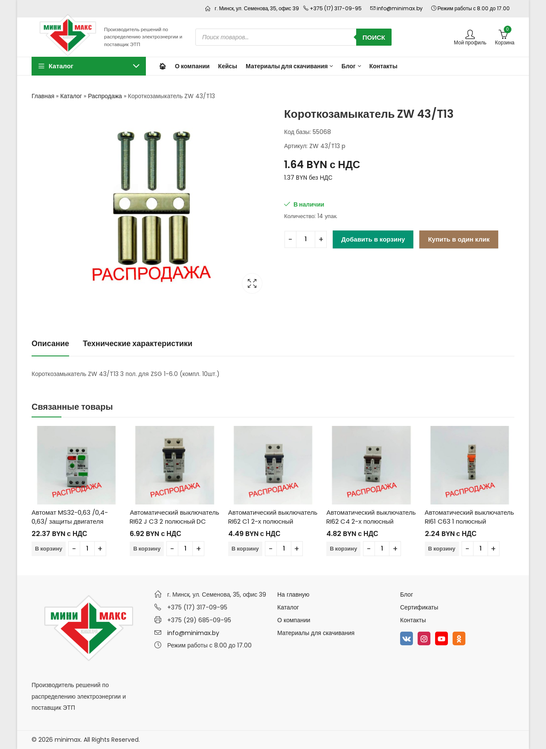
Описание (50, 343)
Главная (43, 96)
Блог (406, 594)
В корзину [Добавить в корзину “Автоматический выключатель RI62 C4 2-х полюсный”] (343, 549)
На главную (293, 594)
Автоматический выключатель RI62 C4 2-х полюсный (370, 517)
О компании (293, 620)
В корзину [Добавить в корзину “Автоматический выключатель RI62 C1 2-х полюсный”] (245, 549)
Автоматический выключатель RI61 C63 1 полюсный (469, 517)
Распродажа (105, 96)
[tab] (50, 344)
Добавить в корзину (373, 239)
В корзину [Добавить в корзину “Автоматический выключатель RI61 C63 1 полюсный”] (442, 549)
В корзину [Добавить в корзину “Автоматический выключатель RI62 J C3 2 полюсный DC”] (146, 549)
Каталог (71, 96)
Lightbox (252, 283)
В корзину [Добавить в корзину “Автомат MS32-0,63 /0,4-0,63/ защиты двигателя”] (48, 549)
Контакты (413, 620)
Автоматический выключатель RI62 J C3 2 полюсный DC (174, 517)
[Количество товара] (305, 239)
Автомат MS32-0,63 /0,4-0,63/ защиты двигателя (70, 517)
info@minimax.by (193, 633)
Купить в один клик (458, 239)
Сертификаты (419, 607)
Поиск (374, 37)
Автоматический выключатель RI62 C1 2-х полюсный (272, 517)
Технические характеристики (137, 343)
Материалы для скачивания (315, 633)
